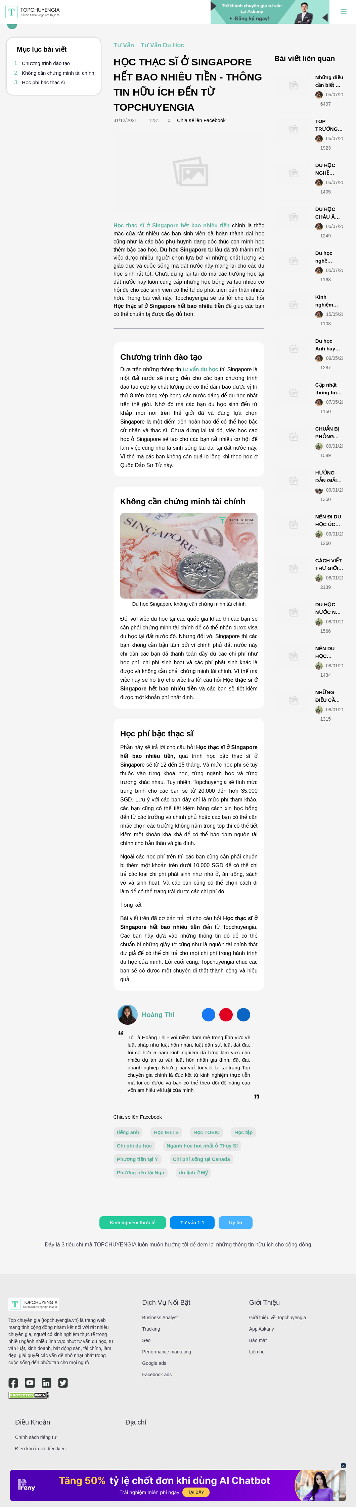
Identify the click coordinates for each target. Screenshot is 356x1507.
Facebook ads (157, 1374)
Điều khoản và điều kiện (40, 1448)
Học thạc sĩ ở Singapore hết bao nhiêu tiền (172, 225)
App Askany (261, 1329)
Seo (146, 1340)
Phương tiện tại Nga (140, 1172)
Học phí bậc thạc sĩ (43, 82)
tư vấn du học (200, 369)
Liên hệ (257, 1351)
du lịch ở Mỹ (193, 1172)
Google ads (154, 1363)
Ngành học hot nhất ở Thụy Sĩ (202, 1146)
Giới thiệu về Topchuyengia (277, 1317)
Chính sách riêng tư (35, 1437)
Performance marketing (166, 1351)
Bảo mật (258, 1340)
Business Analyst (160, 1317)
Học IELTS (166, 1132)
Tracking (151, 1329)
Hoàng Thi (158, 1014)
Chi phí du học (134, 1146)
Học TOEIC (206, 1132)
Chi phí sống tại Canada (201, 1159)
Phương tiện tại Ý (137, 1159)
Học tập (243, 1132)
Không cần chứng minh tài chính (58, 73)
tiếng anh (128, 1132)
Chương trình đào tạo (46, 63)
